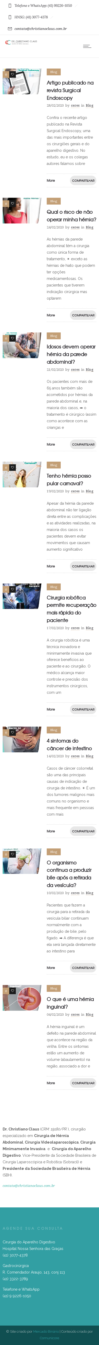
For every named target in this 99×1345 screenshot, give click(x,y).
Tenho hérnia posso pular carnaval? (69, 479)
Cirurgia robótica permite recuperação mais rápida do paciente (71, 609)
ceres (75, 105)
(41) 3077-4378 (15, 1255)
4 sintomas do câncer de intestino (69, 744)
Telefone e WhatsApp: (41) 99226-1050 (44, 5)
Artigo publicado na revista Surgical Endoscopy (70, 90)
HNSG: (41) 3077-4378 (32, 17)
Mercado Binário (46, 1331)
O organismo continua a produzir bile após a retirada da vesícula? (69, 874)
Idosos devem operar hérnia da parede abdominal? (71, 354)
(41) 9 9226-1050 (17, 1296)
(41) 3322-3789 (15, 1279)
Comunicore (49, 1338)
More (51, 180)
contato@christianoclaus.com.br (37, 29)
